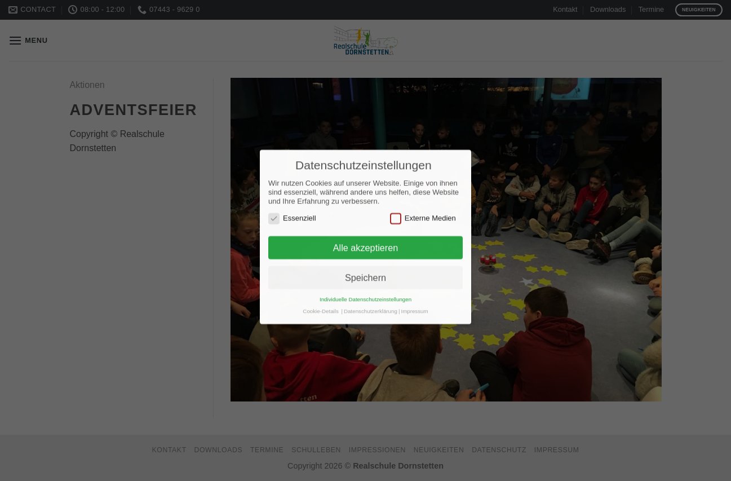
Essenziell (292, 213)
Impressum (414, 305)
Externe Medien (423, 213)
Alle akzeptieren (365, 242)
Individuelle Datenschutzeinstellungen (365, 293)
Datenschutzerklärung (370, 305)
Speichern (365, 272)
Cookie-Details (320, 305)
